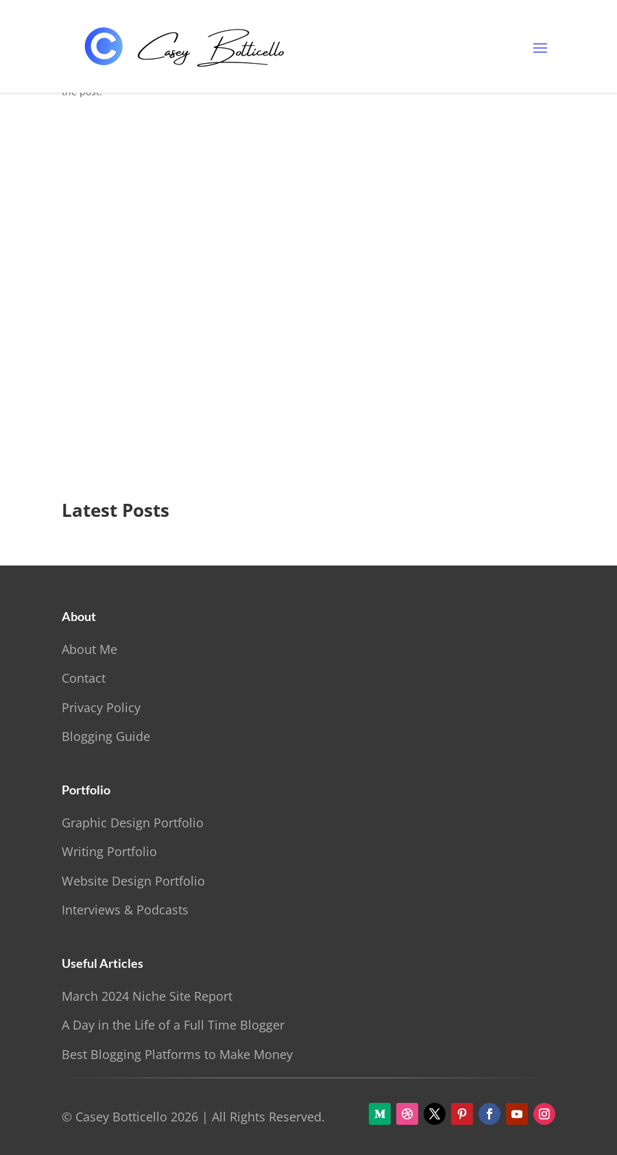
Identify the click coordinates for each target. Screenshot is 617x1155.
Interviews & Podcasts (125, 909)
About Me (89, 649)
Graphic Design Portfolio (133, 822)
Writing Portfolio (109, 851)
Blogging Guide (106, 736)
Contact (84, 678)
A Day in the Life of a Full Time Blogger (173, 1025)
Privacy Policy (101, 707)
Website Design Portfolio (133, 881)
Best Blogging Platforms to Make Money (177, 1054)
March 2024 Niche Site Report (147, 996)
